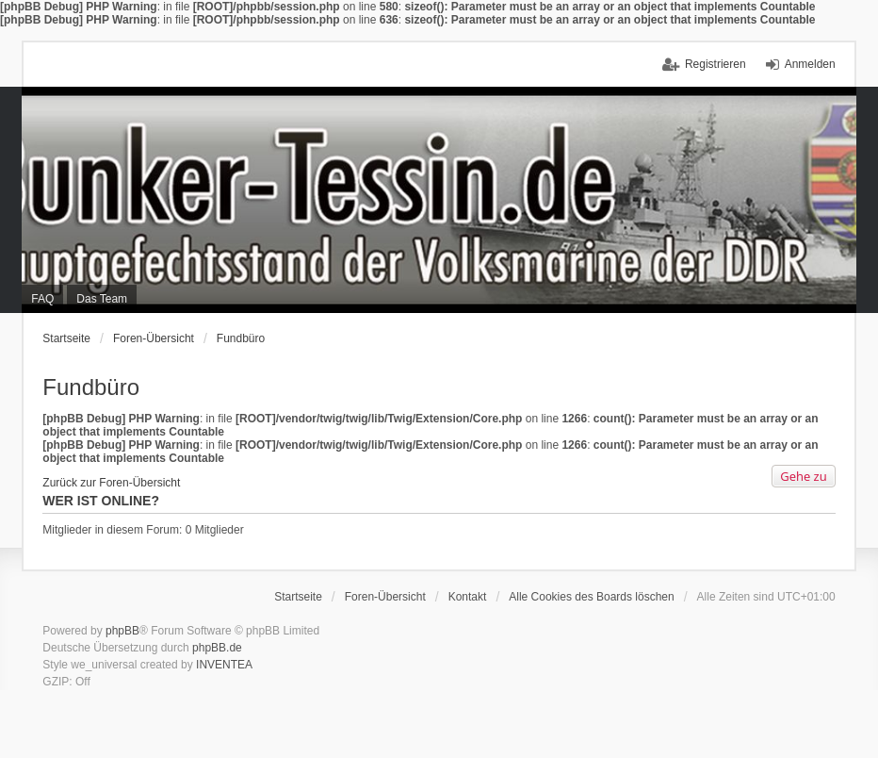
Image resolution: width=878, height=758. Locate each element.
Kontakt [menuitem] (467, 596)
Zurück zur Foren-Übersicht (111, 482)
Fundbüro (241, 338)
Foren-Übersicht (153, 338)
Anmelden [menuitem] (810, 64)
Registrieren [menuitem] (715, 64)
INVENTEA (224, 664)
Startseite (66, 338)
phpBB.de (217, 647)
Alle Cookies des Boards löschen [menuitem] (591, 596)
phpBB (122, 630)
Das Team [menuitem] (101, 298)
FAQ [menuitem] (42, 298)
